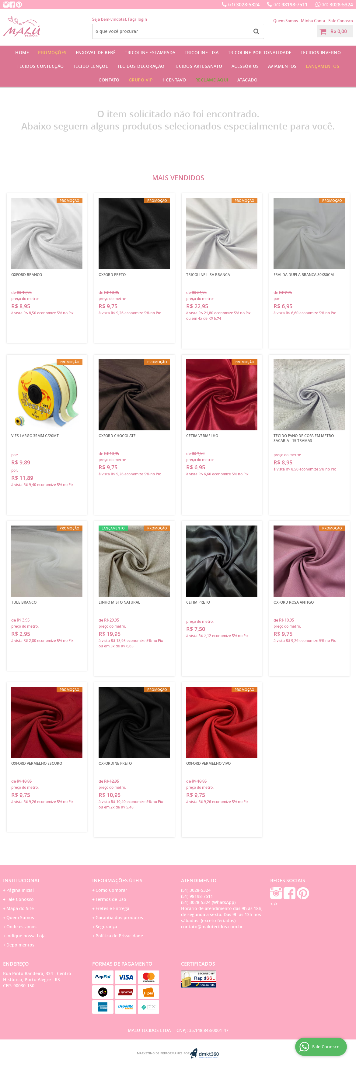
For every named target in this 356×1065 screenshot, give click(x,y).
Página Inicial (20, 890)
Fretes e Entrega (112, 908)
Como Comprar (111, 890)
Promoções (52, 52)
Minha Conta (313, 20)
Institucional (21, 880)
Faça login (137, 19)
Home (22, 52)
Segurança (106, 926)
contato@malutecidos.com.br (212, 926)
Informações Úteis (117, 880)
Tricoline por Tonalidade (259, 52)
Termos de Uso (111, 899)
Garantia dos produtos (119, 917)
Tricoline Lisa (202, 52)
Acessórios (245, 66)
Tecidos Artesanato (198, 66)
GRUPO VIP (141, 80)
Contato (109, 80)
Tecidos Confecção (40, 66)
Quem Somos (285, 20)
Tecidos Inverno (321, 52)
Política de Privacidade (119, 936)
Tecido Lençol (90, 66)
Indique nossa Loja (26, 936)
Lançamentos (323, 66)
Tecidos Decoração (141, 66)
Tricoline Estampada (150, 52)
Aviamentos (282, 66)
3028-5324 (244, 4)
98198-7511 (291, 4)
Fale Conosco (340, 20)
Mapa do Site (20, 908)
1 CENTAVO (174, 80)
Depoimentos (20, 945)
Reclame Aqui (211, 80)
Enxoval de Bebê (96, 52)
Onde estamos (21, 926)
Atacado (247, 80)
